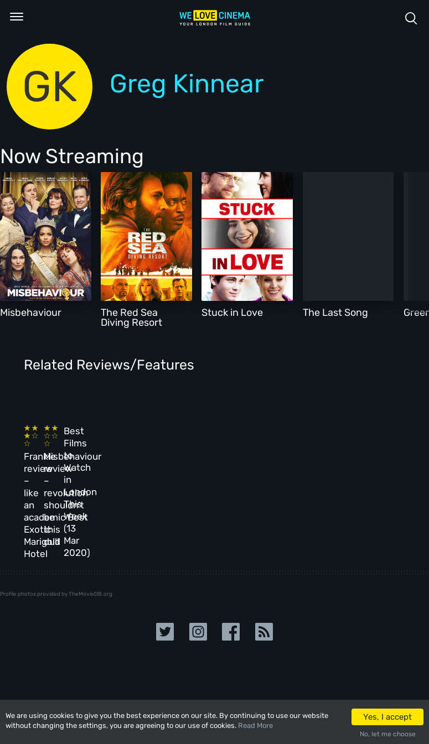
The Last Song (335, 312)
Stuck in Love (232, 312)
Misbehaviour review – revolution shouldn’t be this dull (149, 470)
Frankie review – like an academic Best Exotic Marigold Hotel (59, 470)
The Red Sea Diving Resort (131, 317)
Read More (255, 725)
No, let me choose (388, 734)
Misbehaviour (30, 312)
